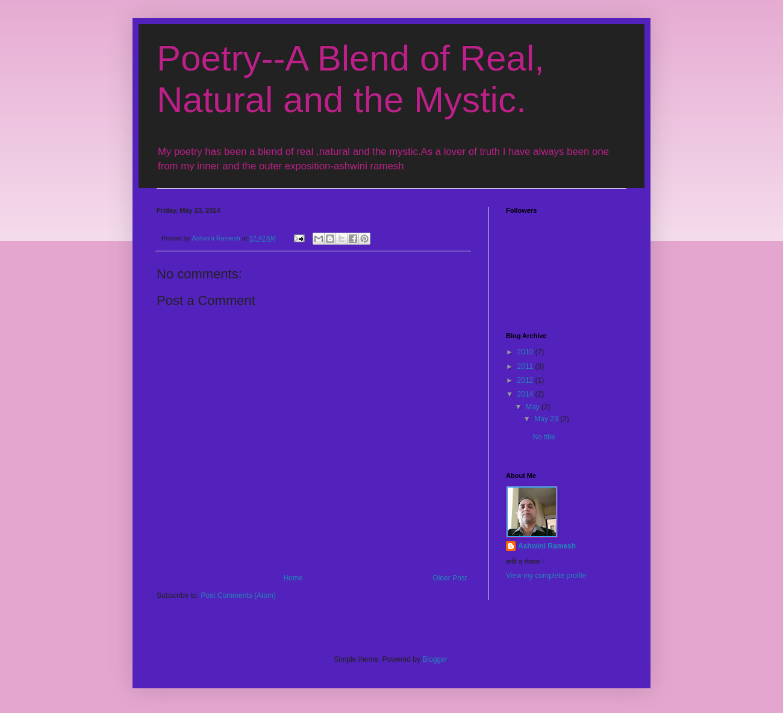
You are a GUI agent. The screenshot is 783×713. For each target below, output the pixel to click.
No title (543, 437)
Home (293, 578)
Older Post (449, 578)
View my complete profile (546, 575)
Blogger (434, 659)
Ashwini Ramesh (547, 546)
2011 (526, 366)
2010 (526, 352)
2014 (526, 394)
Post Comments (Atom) (238, 595)
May (533, 407)
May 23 (547, 419)
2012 (526, 380)
